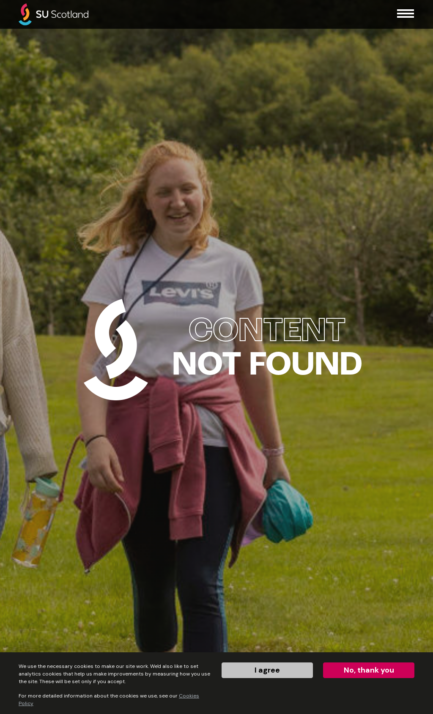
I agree (267, 670)
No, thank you (369, 670)
